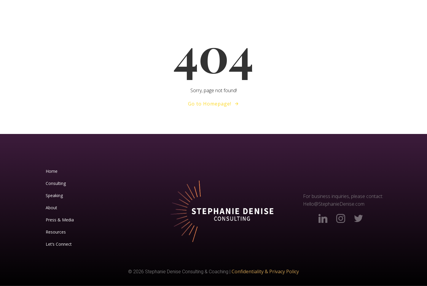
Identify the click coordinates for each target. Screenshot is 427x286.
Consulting (56, 183)
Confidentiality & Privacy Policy (265, 271)
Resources (56, 232)
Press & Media (60, 220)
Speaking (54, 195)
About (51, 207)
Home (52, 171)
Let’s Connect (59, 244)
